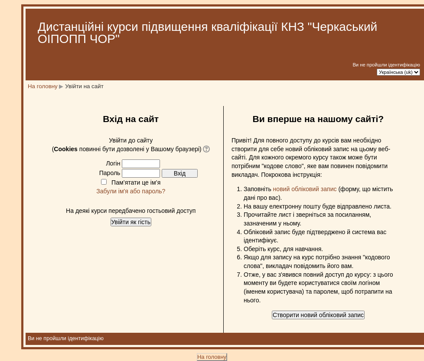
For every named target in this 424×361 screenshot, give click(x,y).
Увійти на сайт (84, 86)
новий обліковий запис (305, 188)
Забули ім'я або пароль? (130, 191)
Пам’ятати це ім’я (135, 182)
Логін (113, 163)
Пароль (110, 172)
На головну (43, 86)
